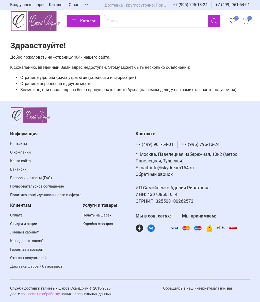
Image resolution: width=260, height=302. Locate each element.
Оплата (16, 215)
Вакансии (18, 169)
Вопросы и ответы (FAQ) (31, 178)
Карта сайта (20, 161)
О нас (74, 4)
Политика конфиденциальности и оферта (46, 195)
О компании (20, 152)
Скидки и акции (23, 224)
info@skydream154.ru (172, 167)
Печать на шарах (97, 215)
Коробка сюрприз (98, 224)
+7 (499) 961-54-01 (232, 4)
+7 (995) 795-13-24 (190, 4)
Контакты (18, 144)
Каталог (56, 4)
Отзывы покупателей (28, 258)
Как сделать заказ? (26, 241)
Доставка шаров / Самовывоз (36, 266)
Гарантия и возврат (27, 249)
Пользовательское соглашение (37, 186)
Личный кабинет (24, 232)
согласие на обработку (40, 294)
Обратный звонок (154, 174)
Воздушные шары (27, 4)
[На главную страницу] (35, 21)
